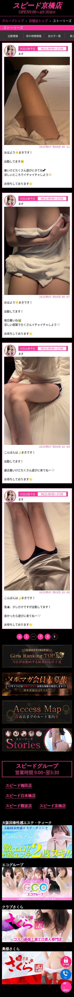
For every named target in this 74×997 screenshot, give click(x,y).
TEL (65, 975)
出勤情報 (13, 36)
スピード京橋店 (37, 6)
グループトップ (13, 20)
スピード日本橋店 (21, 796)
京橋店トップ (38, 20)
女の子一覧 (54, 36)
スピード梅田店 (19, 785)
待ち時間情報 (33, 36)
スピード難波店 (19, 806)
